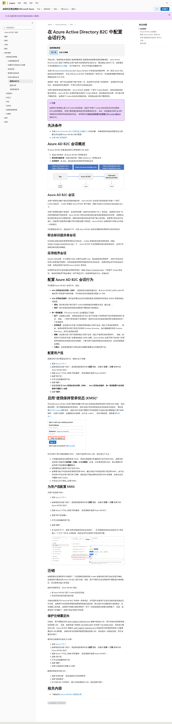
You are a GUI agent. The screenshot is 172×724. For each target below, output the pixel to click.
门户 (156, 9)
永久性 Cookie (55, 410)
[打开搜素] (167, 3)
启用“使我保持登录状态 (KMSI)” (151, 37)
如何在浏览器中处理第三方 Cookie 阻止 (103, 114)
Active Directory (61, 24)
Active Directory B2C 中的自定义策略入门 (72, 131)
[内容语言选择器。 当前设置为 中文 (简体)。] (9, 720)
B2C (71, 24)
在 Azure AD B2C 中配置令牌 (70, 694)
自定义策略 (62, 66)
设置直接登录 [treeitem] (14, 89)
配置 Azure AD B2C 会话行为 (150, 34)
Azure (50, 24)
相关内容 (143, 43)
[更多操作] (122, 24)
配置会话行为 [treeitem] (14, 81)
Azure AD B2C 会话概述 (148, 32)
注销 (141, 40)
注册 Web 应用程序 (59, 137)
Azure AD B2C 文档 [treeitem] (11, 32)
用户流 (111, 62)
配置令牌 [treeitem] (13, 85)
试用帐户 (165, 9)
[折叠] (32, 23)
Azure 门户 (60, 363)
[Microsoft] (4, 3)
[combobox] (18, 27)
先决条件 (143, 29)
